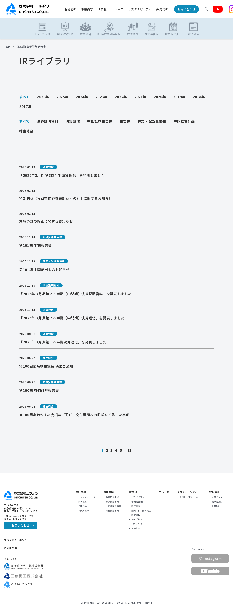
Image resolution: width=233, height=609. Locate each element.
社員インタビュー (220, 497)
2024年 (82, 96)
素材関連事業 (112, 510)
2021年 (140, 96)
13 (129, 450)
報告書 (125, 121)
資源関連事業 (112, 501)
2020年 (160, 96)
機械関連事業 (112, 497)
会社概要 (82, 501)
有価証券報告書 (99, 121)
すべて (24, 96)
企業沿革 (82, 506)
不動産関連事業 (113, 506)
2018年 (199, 96)
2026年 (43, 96)
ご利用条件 (10, 548)
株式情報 (135, 515)
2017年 (25, 106)
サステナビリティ (140, 9)
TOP (7, 46)
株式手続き (136, 519)
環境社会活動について (190, 497)
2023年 (101, 96)
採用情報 (162, 9)
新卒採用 (216, 506)
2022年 (121, 96)
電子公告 (135, 528)
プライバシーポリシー (17, 540)
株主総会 (26, 131)
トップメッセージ (86, 497)
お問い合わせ (187, 9)
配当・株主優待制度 (141, 510)
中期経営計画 (184, 121)
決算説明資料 (47, 121)
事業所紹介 (83, 510)
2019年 (179, 96)
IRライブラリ (137, 497)
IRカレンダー (137, 524)
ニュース (117, 9)
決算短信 (73, 121)
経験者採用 (217, 501)
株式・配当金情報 (152, 121)
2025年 (62, 96)
